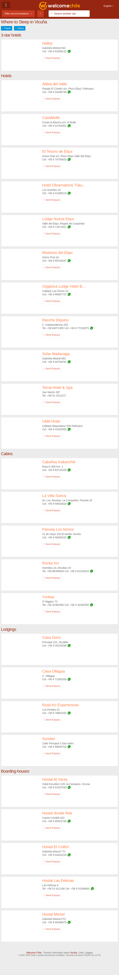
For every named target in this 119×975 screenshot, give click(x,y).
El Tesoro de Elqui (57, 151)
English (108, 5)
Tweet (7, 28)
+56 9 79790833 (57, 159)
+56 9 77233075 (79, 328)
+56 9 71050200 (57, 679)
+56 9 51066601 (80, 888)
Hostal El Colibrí (55, 847)
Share (20, 28)
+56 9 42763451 (57, 125)
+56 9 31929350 (57, 429)
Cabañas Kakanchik (58, 462)
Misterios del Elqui (57, 253)
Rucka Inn (50, 563)
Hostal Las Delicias (58, 880)
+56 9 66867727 (57, 294)
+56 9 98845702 (57, 746)
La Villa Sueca (54, 496)
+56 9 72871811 (57, 226)
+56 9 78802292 (57, 713)
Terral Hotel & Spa (57, 387)
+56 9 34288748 (57, 92)
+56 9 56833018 (57, 503)
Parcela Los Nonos (58, 529)
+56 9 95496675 (57, 922)
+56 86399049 (55, 571)
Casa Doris (51, 637)
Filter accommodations (17, 13)
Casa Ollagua (53, 671)
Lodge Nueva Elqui (58, 219)
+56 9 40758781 (57, 361)
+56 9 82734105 (57, 469)
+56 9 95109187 (57, 260)
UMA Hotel (51, 421)
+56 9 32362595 (79, 604)
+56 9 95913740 (57, 821)
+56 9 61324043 (79, 571)
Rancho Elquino (55, 320)
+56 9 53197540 (57, 787)
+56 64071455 (55, 328)
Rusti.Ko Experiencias (60, 705)
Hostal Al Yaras (54, 779)
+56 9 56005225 (57, 537)
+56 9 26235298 (57, 645)
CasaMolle (51, 118)
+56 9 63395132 (57, 51)
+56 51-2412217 (56, 395)
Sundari (48, 739)
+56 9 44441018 (57, 854)
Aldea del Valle (54, 84)
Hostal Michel (53, 914)
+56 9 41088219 (57, 193)
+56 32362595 (55, 604)
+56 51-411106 (56, 888)
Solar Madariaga (56, 354)
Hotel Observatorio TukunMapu (64, 185)
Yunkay (48, 597)
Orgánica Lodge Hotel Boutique (64, 286)
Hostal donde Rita (57, 813)
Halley (47, 43)
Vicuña (73, 952)
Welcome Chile (33, 952)
